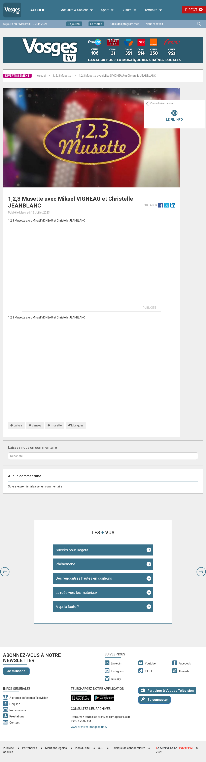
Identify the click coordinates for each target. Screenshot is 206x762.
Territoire (153, 10)
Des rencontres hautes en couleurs (84, 578)
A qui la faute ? (67, 606)
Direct (191, 10)
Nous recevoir (154, 23)
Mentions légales (56, 748)
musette (56, 425)
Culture (129, 10)
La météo (96, 23)
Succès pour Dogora (72, 550)
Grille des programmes (124, 23)
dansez (36, 425)
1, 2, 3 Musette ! (62, 75)
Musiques (77, 425)
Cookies (8, 752)
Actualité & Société (77, 10)
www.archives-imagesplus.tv (89, 726)
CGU (100, 748)
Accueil (41, 75)
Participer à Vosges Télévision (167, 690)
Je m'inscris (16, 671)
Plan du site (82, 748)
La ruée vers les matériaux (77, 592)
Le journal (74, 23)
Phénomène (65, 564)
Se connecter (154, 699)
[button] (5, 572)
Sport (107, 10)
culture (18, 425)
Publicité (8, 748)
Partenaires (29, 748)
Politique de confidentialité (128, 748)
